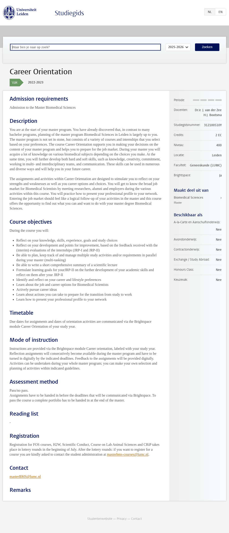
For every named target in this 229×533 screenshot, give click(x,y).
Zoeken (207, 47)
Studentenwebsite (99, 519)
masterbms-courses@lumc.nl (127, 454)
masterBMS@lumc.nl (25, 476)
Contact (136, 519)
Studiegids (69, 13)
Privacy (122, 519)
